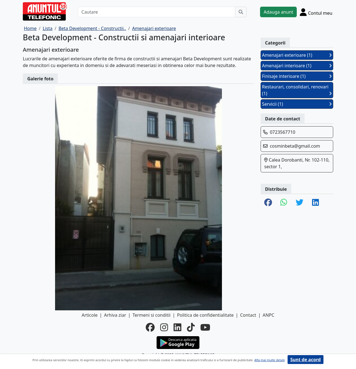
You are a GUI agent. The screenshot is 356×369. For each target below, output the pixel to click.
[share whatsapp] (284, 203)
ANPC (268, 315)
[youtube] (205, 327)
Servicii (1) (297, 104)
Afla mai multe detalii (269, 360)
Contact (248, 315)
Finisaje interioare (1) (297, 76)
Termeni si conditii (151, 315)
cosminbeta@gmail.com (295, 146)
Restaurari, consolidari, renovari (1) (297, 90)
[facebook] (150, 327)
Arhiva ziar (115, 315)
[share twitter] (299, 203)
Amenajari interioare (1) (297, 66)
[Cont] (316, 12)
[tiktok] (191, 327)
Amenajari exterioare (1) (297, 55)
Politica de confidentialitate (205, 315)
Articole (90, 315)
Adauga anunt (278, 12)
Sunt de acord (305, 359)
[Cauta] (241, 12)
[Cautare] (156, 12)
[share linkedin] (315, 203)
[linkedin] (177, 327)
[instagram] (164, 327)
